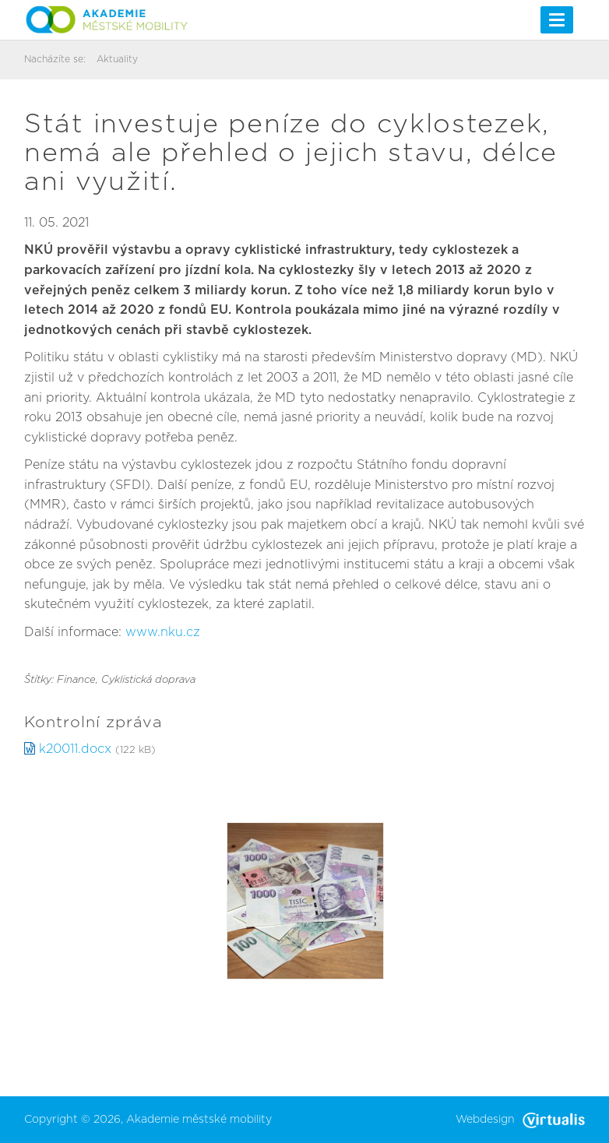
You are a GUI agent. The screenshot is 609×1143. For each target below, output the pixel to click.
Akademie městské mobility (199, 1119)
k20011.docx (75, 749)
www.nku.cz (162, 632)
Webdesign (520, 1119)
